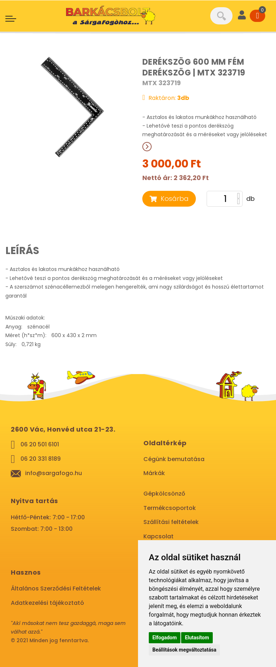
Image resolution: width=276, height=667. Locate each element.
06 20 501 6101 (39, 444)
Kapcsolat (158, 536)
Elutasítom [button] (197, 637)
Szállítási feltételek (171, 522)
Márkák (154, 473)
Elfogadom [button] (164, 637)
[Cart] (257, 16)
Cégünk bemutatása (173, 459)
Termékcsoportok (169, 508)
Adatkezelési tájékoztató (47, 603)
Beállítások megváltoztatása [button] (184, 650)
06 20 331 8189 (40, 459)
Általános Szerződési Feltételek (56, 588)
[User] (242, 15)
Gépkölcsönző (164, 493)
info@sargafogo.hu (53, 473)
